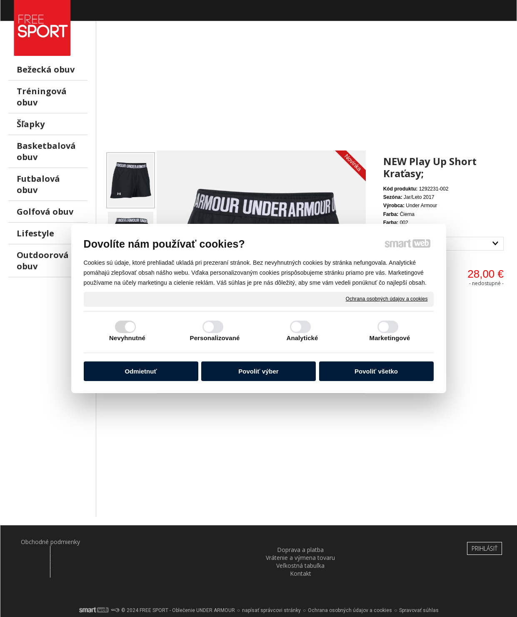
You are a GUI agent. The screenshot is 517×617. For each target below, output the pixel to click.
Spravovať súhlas (419, 588)
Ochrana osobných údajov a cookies (387, 299)
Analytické (302, 337)
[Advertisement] (307, 92)
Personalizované (215, 337)
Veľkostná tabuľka (301, 542)
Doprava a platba (130, 542)
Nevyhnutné (127, 337)
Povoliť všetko (376, 371)
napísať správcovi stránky (271, 588)
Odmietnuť (141, 371)
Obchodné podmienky (45, 542)
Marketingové (390, 337)
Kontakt (386, 542)
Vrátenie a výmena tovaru (216, 542)
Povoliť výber (258, 371)
